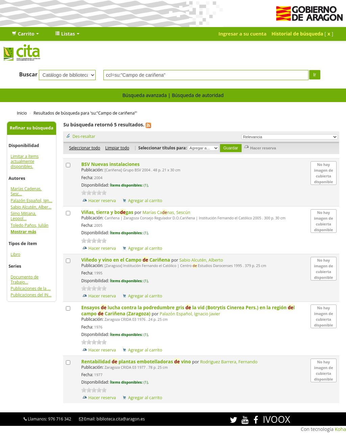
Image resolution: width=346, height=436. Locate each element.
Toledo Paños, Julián (29, 225)
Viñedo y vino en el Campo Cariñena (126, 260)
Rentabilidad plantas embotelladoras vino (136, 361)
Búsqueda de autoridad (197, 95)
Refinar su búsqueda (31, 128)
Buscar (28, 74)
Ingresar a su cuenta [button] (243, 33)
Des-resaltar (83, 136)
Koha (340, 429)
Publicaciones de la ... (30, 288)
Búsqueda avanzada (144, 95)
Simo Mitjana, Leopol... (23, 216)
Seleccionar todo (84, 147)
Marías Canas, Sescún (166, 212)
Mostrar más (23, 232)
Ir (314, 74)
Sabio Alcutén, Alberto (201, 260)
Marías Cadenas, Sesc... (26, 191)
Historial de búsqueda (297, 33)
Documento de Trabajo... (24, 279)
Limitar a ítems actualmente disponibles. (24, 161)
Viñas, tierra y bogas (107, 212)
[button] (25, 34)
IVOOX (276, 419)
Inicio (22, 113)
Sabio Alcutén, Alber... (30, 207)
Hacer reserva (102, 200)
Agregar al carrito (145, 200)
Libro (15, 254)
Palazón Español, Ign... (31, 200)
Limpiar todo (117, 147)
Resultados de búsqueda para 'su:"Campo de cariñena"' (85, 113)
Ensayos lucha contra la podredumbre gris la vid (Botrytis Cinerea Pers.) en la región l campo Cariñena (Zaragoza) (188, 310)
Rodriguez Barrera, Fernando (228, 362)
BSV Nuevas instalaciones (111, 164)
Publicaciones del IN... (30, 295)
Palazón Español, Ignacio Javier (189, 314)
